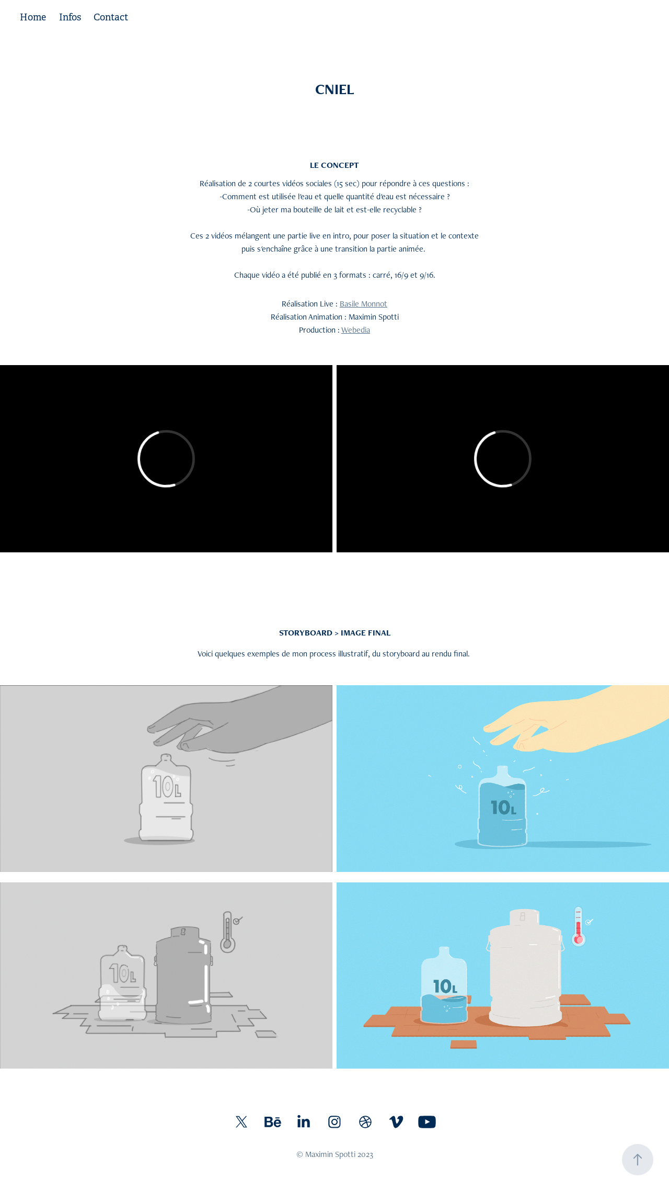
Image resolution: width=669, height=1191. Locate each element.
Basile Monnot (363, 303)
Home (33, 17)
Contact (111, 17)
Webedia (355, 329)
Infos (70, 17)
